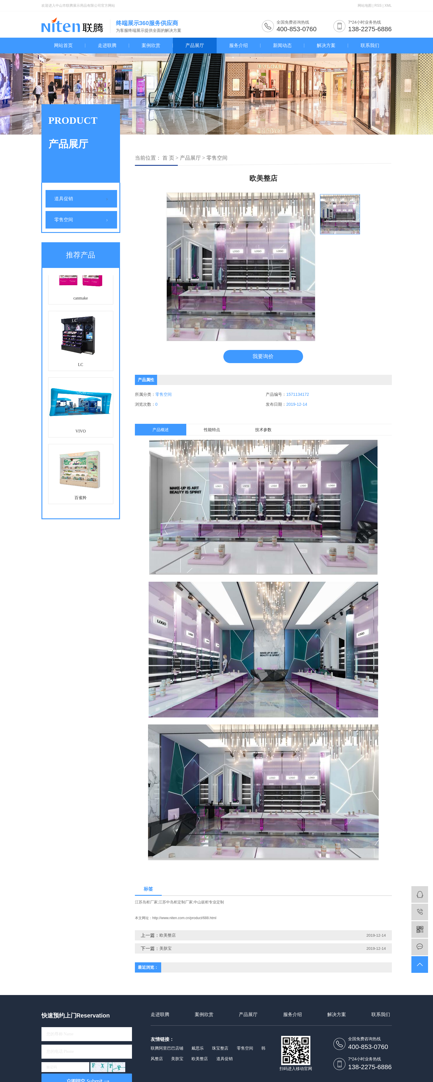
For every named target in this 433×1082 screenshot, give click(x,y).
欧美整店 (167, 935)
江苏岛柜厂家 (146, 902)
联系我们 (370, 45)
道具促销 (63, 198)
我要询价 (263, 356)
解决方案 (326, 45)
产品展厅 (194, 45)
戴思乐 (198, 1048)
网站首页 (63, 45)
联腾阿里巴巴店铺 (167, 1048)
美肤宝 (165, 948)
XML (388, 6)
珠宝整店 (220, 1048)
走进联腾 (107, 45)
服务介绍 (238, 45)
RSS (378, 6)
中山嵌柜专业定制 (209, 902)
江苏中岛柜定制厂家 (176, 902)
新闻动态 (282, 45)
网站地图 (365, 6)
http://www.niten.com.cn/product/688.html (184, 918)
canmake (80, 300)
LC (80, 367)
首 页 (168, 158)
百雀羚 (80, 500)
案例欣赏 (151, 45)
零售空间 (63, 219)
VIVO (81, 433)
